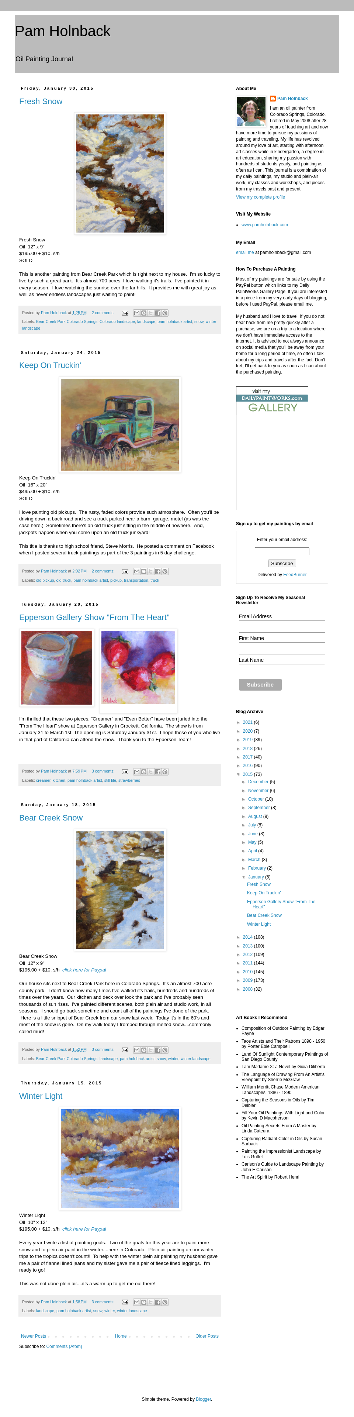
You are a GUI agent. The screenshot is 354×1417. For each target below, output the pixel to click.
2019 (248, 739)
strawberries (129, 780)
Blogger (203, 1399)
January (256, 877)
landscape (146, 321)
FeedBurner (294, 574)
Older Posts (207, 1336)
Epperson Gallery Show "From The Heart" (94, 617)
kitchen (59, 780)
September (259, 807)
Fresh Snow (40, 101)
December (259, 781)
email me (245, 252)
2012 (248, 954)
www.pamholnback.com (265, 224)
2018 (248, 748)
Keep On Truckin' (50, 365)
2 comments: (104, 312)
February (257, 868)
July (252, 825)
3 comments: (104, 771)
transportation (136, 580)
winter (173, 1058)
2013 (248, 946)
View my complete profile (260, 197)
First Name (251, 638)
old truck (63, 580)
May (253, 842)
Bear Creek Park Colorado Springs (66, 321)
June (253, 833)
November (259, 790)
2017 (248, 757)
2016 (248, 765)
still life (110, 780)
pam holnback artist (174, 321)
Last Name (251, 660)
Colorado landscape (117, 321)
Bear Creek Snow (51, 817)
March (255, 859)
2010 (248, 971)
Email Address (255, 616)
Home (121, 1336)
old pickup (45, 580)
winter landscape (196, 1058)
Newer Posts (33, 1336)
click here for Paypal (84, 970)
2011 (248, 963)
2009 (248, 980)
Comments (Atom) (64, 1346)
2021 (248, 722)
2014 (248, 937)
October (256, 799)
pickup (116, 580)
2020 (248, 731)
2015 (248, 774)
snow (199, 321)
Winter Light (40, 1096)
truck (154, 580)
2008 (248, 989)
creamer (43, 780)
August (255, 816)
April (253, 850)
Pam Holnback (63, 31)
